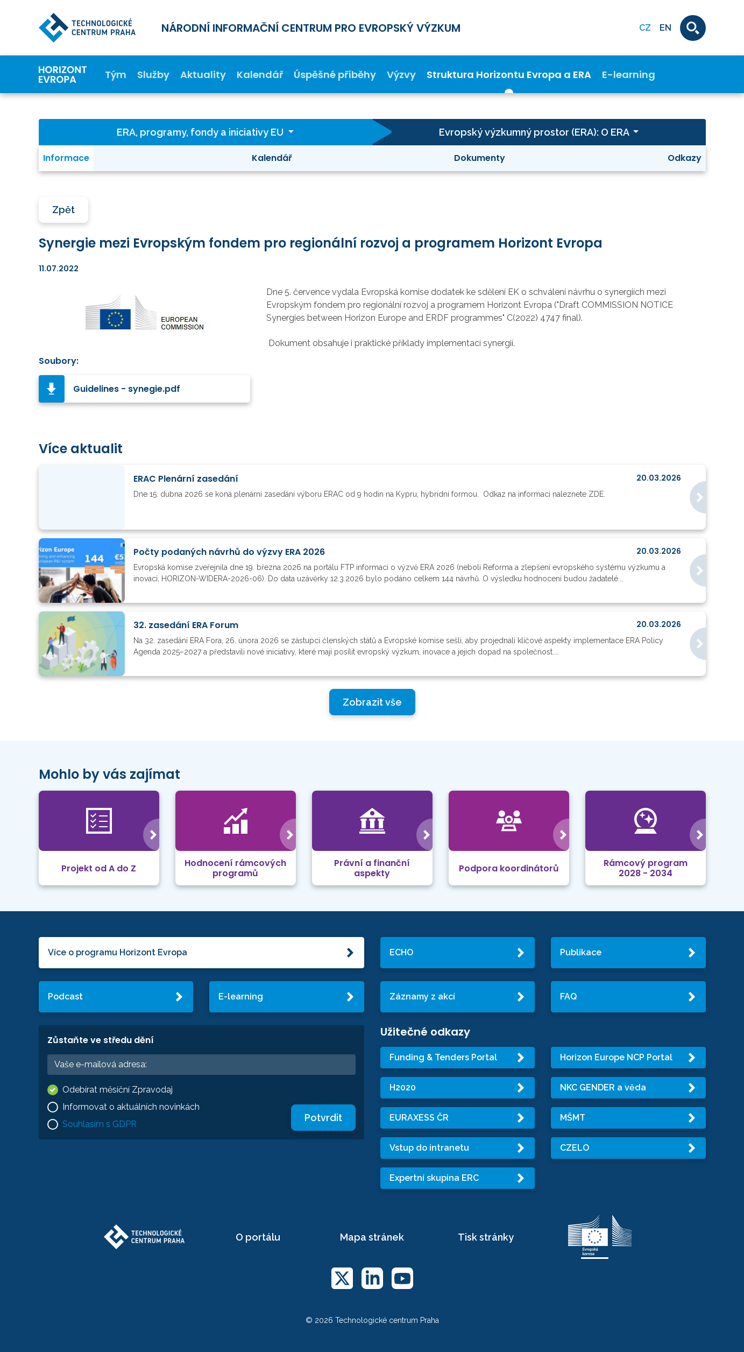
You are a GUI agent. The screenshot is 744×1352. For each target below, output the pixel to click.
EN (665, 28)
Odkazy (685, 158)
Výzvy (401, 74)
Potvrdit (323, 1117)
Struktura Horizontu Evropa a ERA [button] (509, 74)
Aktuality (203, 74)
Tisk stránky (486, 1237)
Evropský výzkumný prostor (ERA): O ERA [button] (535, 132)
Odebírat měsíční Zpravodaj (117, 1090)
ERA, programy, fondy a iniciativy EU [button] (201, 132)
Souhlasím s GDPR (99, 1124)
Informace (66, 158)
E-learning (628, 74)
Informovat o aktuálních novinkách (131, 1107)
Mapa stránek (372, 1237)
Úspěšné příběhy (335, 74)
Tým (115, 74)
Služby (153, 74)
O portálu (258, 1237)
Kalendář (260, 74)
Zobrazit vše (372, 702)
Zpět (63, 209)
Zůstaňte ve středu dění (100, 1040)
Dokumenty (479, 158)
